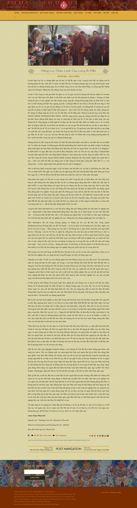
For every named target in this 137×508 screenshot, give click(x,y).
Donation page (115, 492)
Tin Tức (106, 13)
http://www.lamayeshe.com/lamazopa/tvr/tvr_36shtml (48, 425)
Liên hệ (114, 13)
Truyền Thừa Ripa (63, 13)
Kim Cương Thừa (55, 440)
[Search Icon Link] (16, 17)
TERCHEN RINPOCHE (29, 13)
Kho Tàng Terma (47, 13)
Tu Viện (88, 13)
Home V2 (104, 492)
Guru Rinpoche (46, 440)
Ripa (62, 440)
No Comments (61, 436)
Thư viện (97, 13)
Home (16, 13)
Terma (88, 440)
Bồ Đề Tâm (62, 76)
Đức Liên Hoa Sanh (36, 440)
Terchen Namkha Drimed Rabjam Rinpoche (74, 440)
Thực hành (78, 13)
